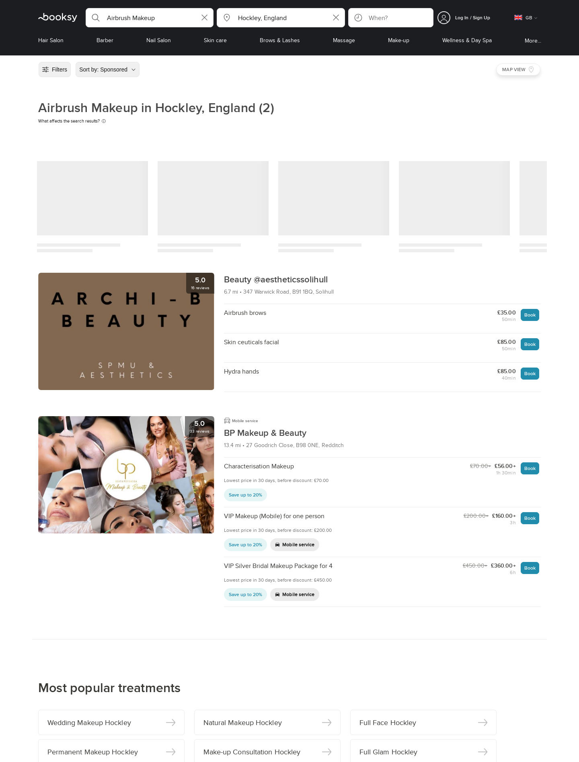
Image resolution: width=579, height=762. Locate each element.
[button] (150, 17)
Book (530, 314)
